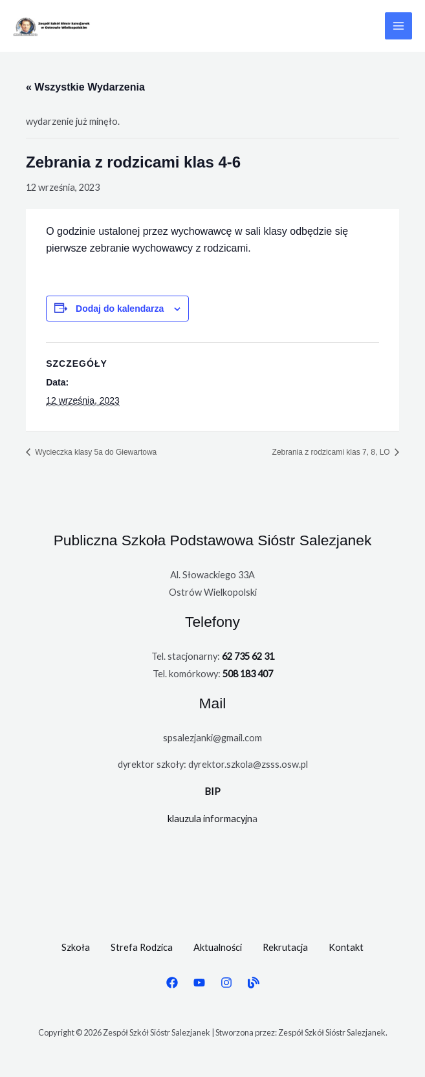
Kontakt (346, 947)
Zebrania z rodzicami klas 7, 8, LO (332, 452)
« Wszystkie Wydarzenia (85, 87)
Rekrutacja (285, 947)
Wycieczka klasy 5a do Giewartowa (95, 452)
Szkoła (75, 947)
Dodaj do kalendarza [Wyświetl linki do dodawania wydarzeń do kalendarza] (120, 308)
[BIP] (253, 982)
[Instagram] (226, 982)
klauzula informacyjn (210, 818)
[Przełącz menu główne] (398, 25)
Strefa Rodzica (142, 947)
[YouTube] (199, 982)
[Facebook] (172, 982)
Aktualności (217, 947)
